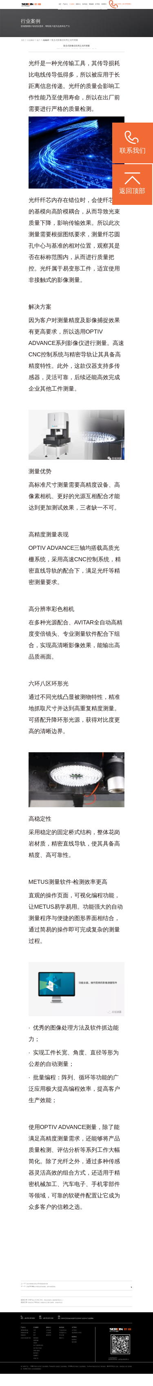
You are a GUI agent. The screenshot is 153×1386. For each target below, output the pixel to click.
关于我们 (95, 10)
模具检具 (35, 1346)
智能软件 (23, 1343)
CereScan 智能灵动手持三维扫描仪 (99, 1378)
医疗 (34, 1343)
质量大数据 (36, 1361)
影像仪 (75, 350)
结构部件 (51, 47)
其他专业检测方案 (26, 1346)
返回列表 (125, 1294)
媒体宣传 (48, 1343)
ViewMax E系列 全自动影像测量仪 (36, 1381)
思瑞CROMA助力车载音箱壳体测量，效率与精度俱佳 (45, 1293)
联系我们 (103, 10)
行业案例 (61, 10)
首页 (46, 10)
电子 (41, 47)
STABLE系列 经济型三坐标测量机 (40, 1378)
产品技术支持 (63, 1338)
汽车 (34, 1338)
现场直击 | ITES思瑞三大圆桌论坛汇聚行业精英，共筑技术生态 (50, 1309)
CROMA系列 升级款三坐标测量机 (78, 1378)
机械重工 (35, 1366)
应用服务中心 (63, 1341)
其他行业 (35, 1369)
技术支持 (78, 10)
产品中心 (53, 10)
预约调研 (74, 1351)
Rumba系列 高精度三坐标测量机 (59, 1378)
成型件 (35, 1352)
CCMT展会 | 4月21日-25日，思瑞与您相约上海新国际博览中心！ (51, 1307)
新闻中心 (70, 10)
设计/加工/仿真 (37, 1358)
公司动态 (48, 1338)
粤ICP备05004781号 (125, 1367)
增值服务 (87, 10)
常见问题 (61, 1343)
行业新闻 (48, 1341)
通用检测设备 (24, 1338)
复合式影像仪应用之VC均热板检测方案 (41, 1291)
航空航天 (35, 1363)
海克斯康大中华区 (77, 1341)
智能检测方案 (24, 1341)
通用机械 (35, 1349)
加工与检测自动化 (38, 1355)
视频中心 (61, 1346)
